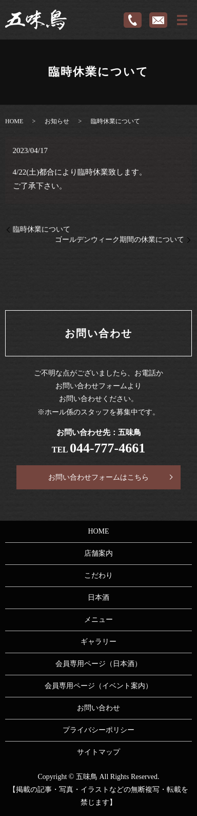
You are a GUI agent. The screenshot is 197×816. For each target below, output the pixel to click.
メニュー (98, 619)
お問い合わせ (98, 708)
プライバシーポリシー (98, 730)
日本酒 (98, 597)
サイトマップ (98, 752)
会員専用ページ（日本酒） (98, 664)
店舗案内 (98, 553)
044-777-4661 (107, 448)
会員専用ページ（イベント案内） (98, 686)
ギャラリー (98, 642)
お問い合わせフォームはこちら (98, 477)
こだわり (98, 575)
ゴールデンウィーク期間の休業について (119, 239)
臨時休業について (41, 229)
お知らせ (57, 121)
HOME (14, 121)
